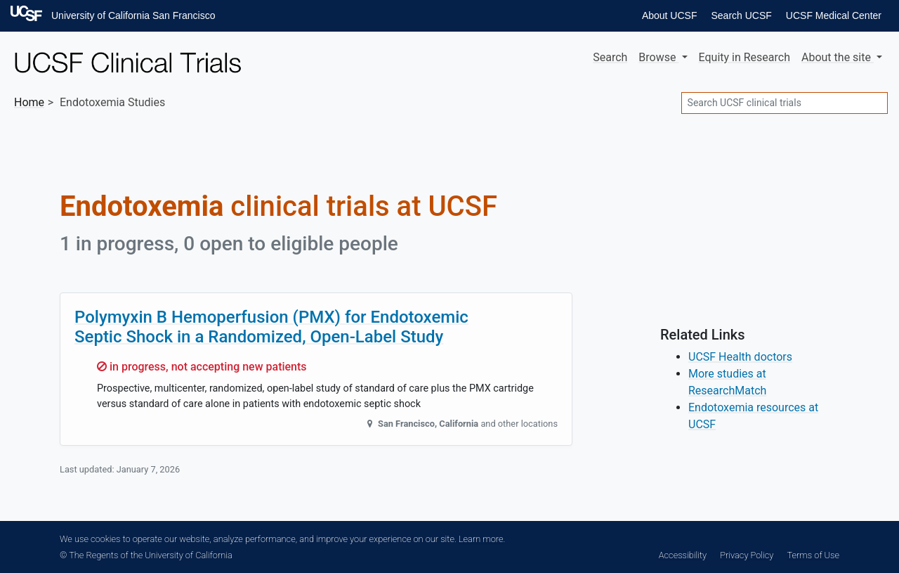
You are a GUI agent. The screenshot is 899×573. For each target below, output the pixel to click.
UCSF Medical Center (833, 15)
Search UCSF (741, 15)
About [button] (837, 57)
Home (29, 102)
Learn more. (482, 539)
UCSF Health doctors (740, 356)
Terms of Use (813, 555)
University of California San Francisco (133, 15)
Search (610, 57)
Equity (744, 57)
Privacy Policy (746, 555)
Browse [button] (658, 57)
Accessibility (683, 555)
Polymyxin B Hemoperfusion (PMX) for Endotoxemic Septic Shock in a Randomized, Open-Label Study (271, 327)
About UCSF (669, 15)
